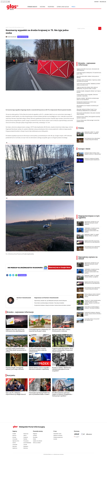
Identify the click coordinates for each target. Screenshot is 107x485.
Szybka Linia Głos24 (63, 6)
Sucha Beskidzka (27, 442)
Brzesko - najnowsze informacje (20, 312)
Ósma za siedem (37, 442)
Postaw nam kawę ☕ (22, 36)
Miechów (15, 446)
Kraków (14, 433)
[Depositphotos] (89, 434)
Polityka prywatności (58, 437)
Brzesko (14, 437)
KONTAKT (96, 1)
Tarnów (25, 444)
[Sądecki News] (83, 434)
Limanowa (15, 444)
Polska (81, 128)
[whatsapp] (16, 275)
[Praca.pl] (76, 434)
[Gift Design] (76, 436)
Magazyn (35, 433)
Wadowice (25, 446)
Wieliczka (25, 448)
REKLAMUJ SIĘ (103, 1)
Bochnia (14, 435)
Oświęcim (25, 437)
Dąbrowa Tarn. (16, 441)
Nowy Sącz (25, 433)
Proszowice (26, 441)
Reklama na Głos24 (58, 435)
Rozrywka (51, 6)
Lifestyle (35, 435)
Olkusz (25, 435)
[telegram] (13, 275)
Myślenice (15, 448)
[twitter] (10, 275)
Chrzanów (15, 439)
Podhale (25, 439)
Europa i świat (84, 149)
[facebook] (7, 275)
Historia (42, 6)
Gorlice (14, 442)
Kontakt (55, 439)
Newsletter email (57, 433)
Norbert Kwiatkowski (11, 36)
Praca (73, 6)
